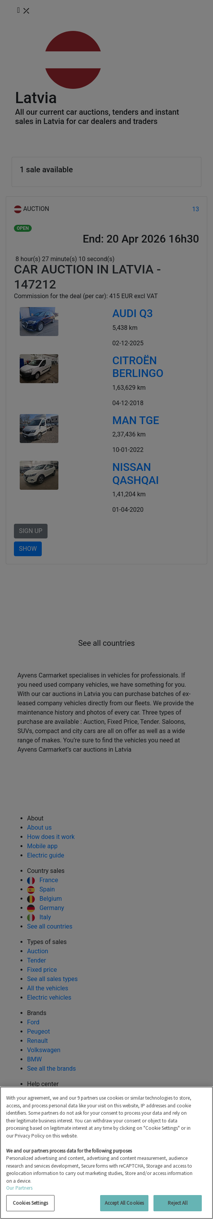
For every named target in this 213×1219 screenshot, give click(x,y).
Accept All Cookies (124, 1203)
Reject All (177, 1203)
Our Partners (19, 1188)
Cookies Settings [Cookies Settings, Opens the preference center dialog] (30, 1203)
